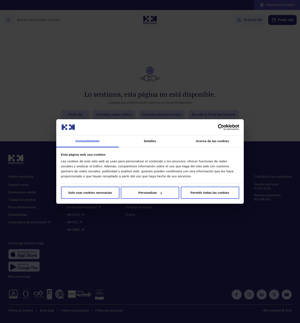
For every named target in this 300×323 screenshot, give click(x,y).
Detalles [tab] (150, 141)
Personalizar (150, 192)
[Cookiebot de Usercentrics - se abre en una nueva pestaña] (221, 127)
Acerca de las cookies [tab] (212, 141)
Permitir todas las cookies (210, 192)
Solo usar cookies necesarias (90, 192)
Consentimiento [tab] (88, 141)
